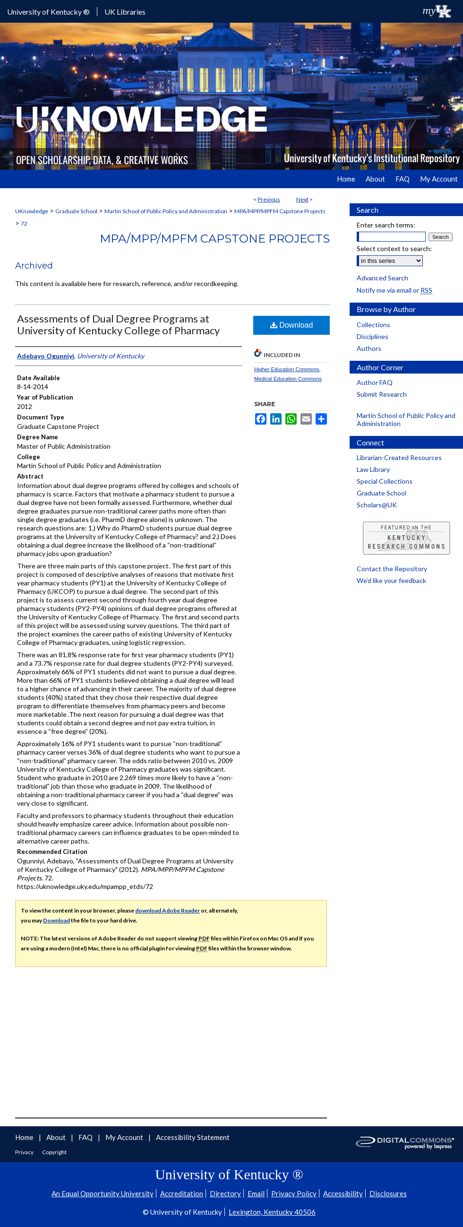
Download (291, 325)
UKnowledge (31, 211)
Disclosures (388, 1193)
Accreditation (181, 1193)
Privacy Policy (294, 1193)
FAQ (86, 1137)
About (56, 1137)
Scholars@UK (377, 505)
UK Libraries (125, 11)
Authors (369, 348)
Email (256, 1193)
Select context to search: (394, 248)
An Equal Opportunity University (102, 1193)
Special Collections (384, 481)
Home (25, 1137)
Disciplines (372, 336)
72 (24, 223)
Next (302, 199)
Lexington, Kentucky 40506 (272, 1212)
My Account (125, 1137)
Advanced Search (382, 278)
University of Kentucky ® (48, 11)
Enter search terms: (386, 225)
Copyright (54, 1152)
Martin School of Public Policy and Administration (165, 211)
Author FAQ (375, 382)
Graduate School (76, 211)
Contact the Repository (392, 569)
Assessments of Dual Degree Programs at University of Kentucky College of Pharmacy (118, 324)
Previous (268, 199)
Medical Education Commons (288, 379)
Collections (373, 325)
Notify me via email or (394, 290)
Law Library (373, 469)
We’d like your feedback (391, 580)
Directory (225, 1193)
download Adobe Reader (167, 910)
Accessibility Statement (193, 1137)
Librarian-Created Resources (399, 457)
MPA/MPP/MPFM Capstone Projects (280, 211)
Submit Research (382, 394)
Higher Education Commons (286, 369)
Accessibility (343, 1193)
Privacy (24, 1152)
